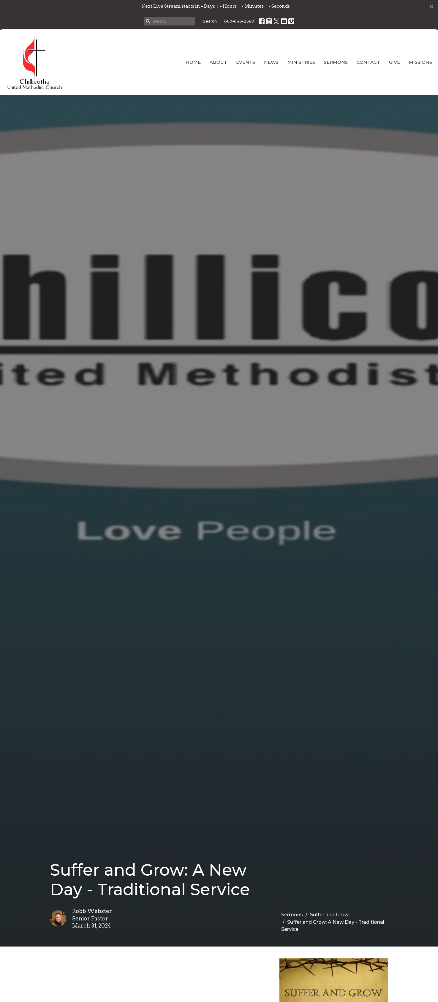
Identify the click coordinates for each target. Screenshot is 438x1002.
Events (245, 62)
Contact (368, 62)
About (218, 62)
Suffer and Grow (329, 914)
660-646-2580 (239, 21)
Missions (420, 62)
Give (394, 62)
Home (193, 62)
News (271, 62)
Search (210, 21)
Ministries (301, 62)
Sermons (336, 62)
